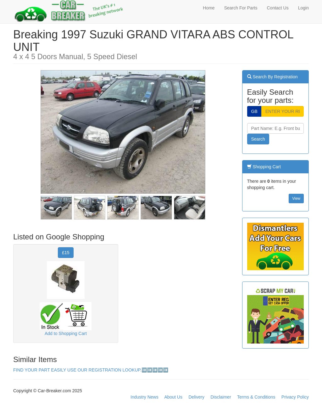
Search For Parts (241, 7)
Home (208, 7)
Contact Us (277, 7)
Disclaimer (220, 397)
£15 (65, 252)
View (296, 198)
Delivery (196, 397)
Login (303, 7)
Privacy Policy (295, 397)
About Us (173, 397)
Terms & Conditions (256, 397)
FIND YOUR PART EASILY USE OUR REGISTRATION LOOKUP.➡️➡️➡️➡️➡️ (90, 369)
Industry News (144, 397)
